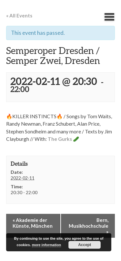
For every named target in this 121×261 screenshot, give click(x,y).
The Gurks (60, 139)
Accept (84, 245)
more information (46, 245)
